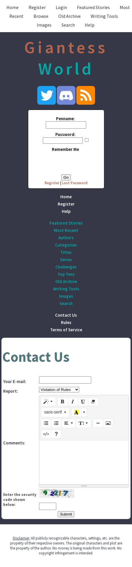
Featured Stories (93, 7)
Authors (66, 237)
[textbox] (84, 462)
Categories (66, 245)
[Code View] (46, 434)
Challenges (66, 267)
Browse (41, 16)
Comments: (14, 443)
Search (68, 25)
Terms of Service (66, 329)
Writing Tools (104, 16)
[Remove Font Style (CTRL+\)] (93, 401)
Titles (66, 252)
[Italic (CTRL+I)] (73, 401)
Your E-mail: (14, 381)
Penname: (65, 118)
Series (66, 259)
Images (44, 25)
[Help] (56, 434)
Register (37, 7)
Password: (65, 134)
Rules (66, 322)
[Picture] (108, 423)
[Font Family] (55, 412)
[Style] (48, 401)
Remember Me (65, 149)
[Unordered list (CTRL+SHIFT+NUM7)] (46, 423)
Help (89, 25)
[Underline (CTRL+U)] (83, 401)
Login (61, 7)
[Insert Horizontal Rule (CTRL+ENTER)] (98, 423)
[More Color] (84, 412)
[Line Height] (83, 423)
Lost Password (74, 182)
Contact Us (66, 315)
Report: (10, 391)
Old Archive (69, 16)
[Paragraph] (68, 423)
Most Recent (66, 230)
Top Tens (66, 274)
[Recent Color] (76, 412)
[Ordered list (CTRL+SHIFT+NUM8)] (56, 423)
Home (12, 7)
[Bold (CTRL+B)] (62, 401)
